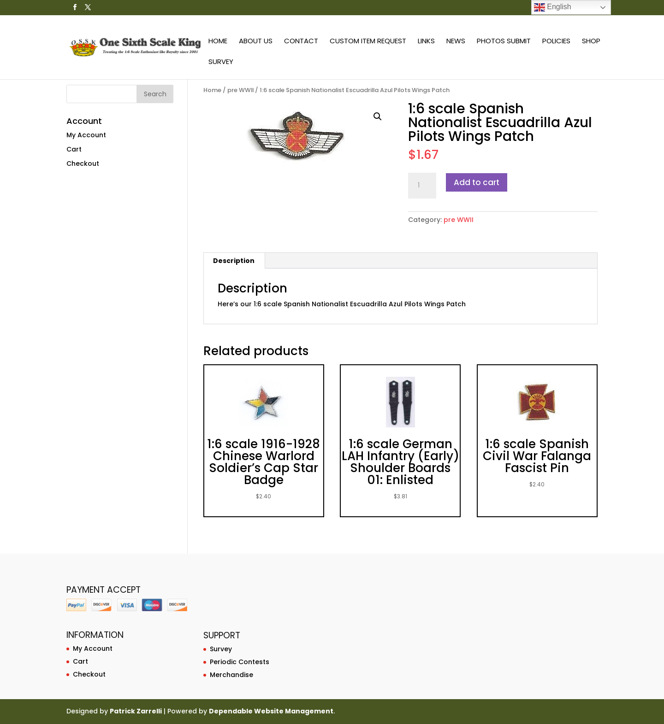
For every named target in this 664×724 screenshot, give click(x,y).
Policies (556, 42)
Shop (591, 42)
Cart (74, 149)
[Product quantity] (422, 186)
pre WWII (240, 90)
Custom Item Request (368, 42)
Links (426, 42)
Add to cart (476, 182)
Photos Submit (504, 42)
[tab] (234, 261)
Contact (301, 42)
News (455, 42)
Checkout (82, 163)
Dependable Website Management (271, 711)
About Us (256, 42)
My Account (86, 135)
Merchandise (231, 674)
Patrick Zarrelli (136, 711)
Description (234, 260)
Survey (220, 62)
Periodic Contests (239, 661)
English (552, 7)
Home (217, 42)
